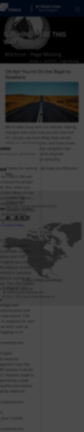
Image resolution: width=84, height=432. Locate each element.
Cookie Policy (13, 225)
